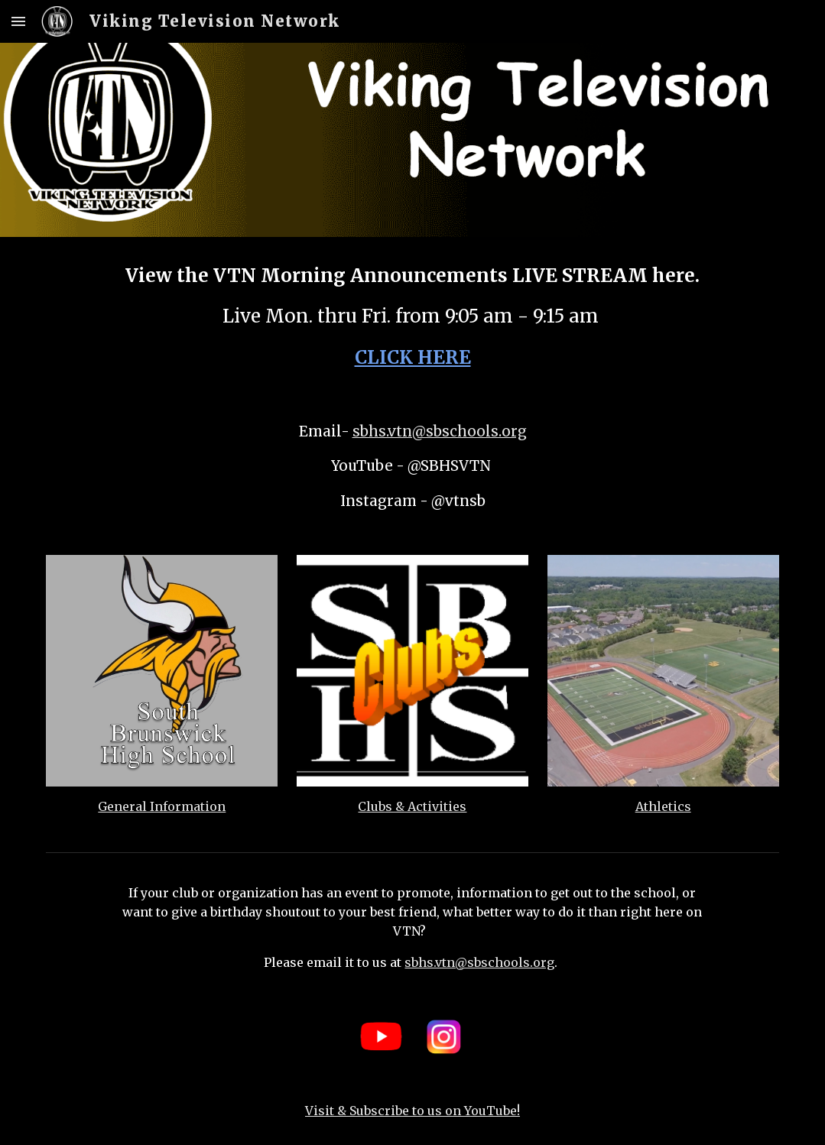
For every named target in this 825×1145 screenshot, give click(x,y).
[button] (18, 21)
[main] (412, 316)
